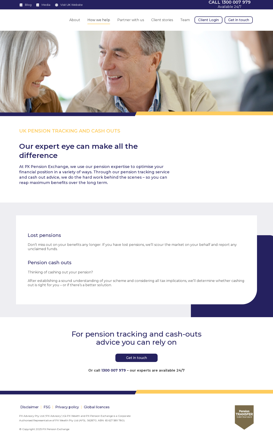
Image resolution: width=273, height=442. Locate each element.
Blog (28, 4)
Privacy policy (67, 407)
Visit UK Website (71, 4)
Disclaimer (29, 407)
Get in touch (136, 358)
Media (46, 4)
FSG (47, 407)
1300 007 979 (113, 370)
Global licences (97, 407)
